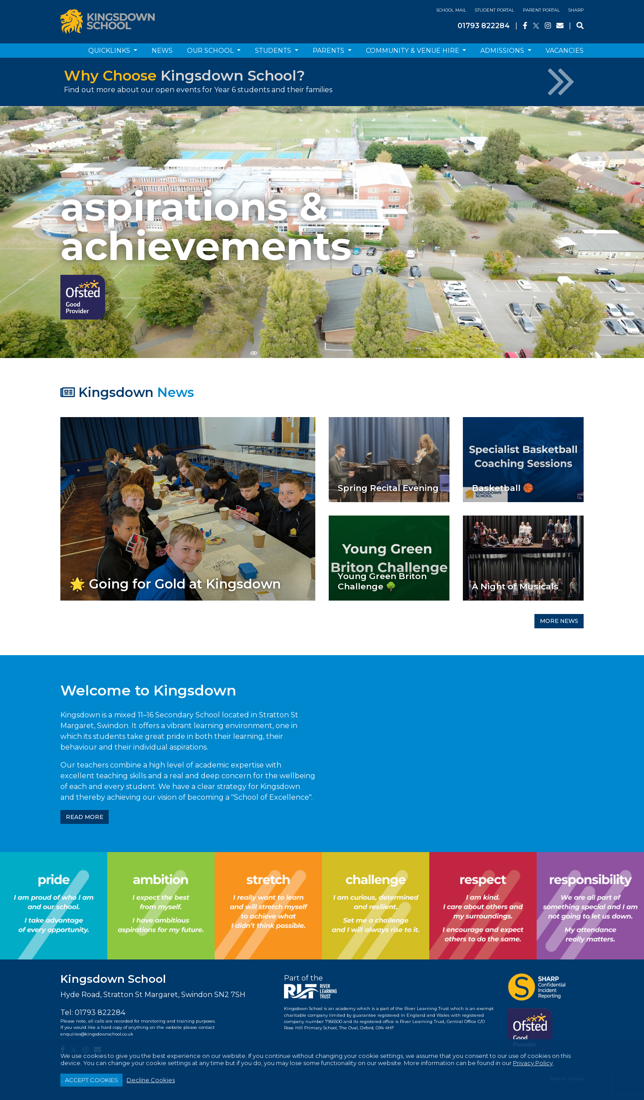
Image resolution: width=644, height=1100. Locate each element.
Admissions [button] (503, 51)
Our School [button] (211, 51)
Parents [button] (329, 51)
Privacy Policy (533, 1062)
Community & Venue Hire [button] (413, 51)
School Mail (451, 10)
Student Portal (494, 10)
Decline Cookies (151, 1079)
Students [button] (274, 51)
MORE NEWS (559, 621)
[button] (48, 232)
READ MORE (84, 817)
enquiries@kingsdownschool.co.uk (96, 1034)
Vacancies (565, 51)
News (162, 51)
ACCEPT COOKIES (91, 1079)
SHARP (576, 10)
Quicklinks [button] (110, 51)
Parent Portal (541, 10)
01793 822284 (484, 25)
